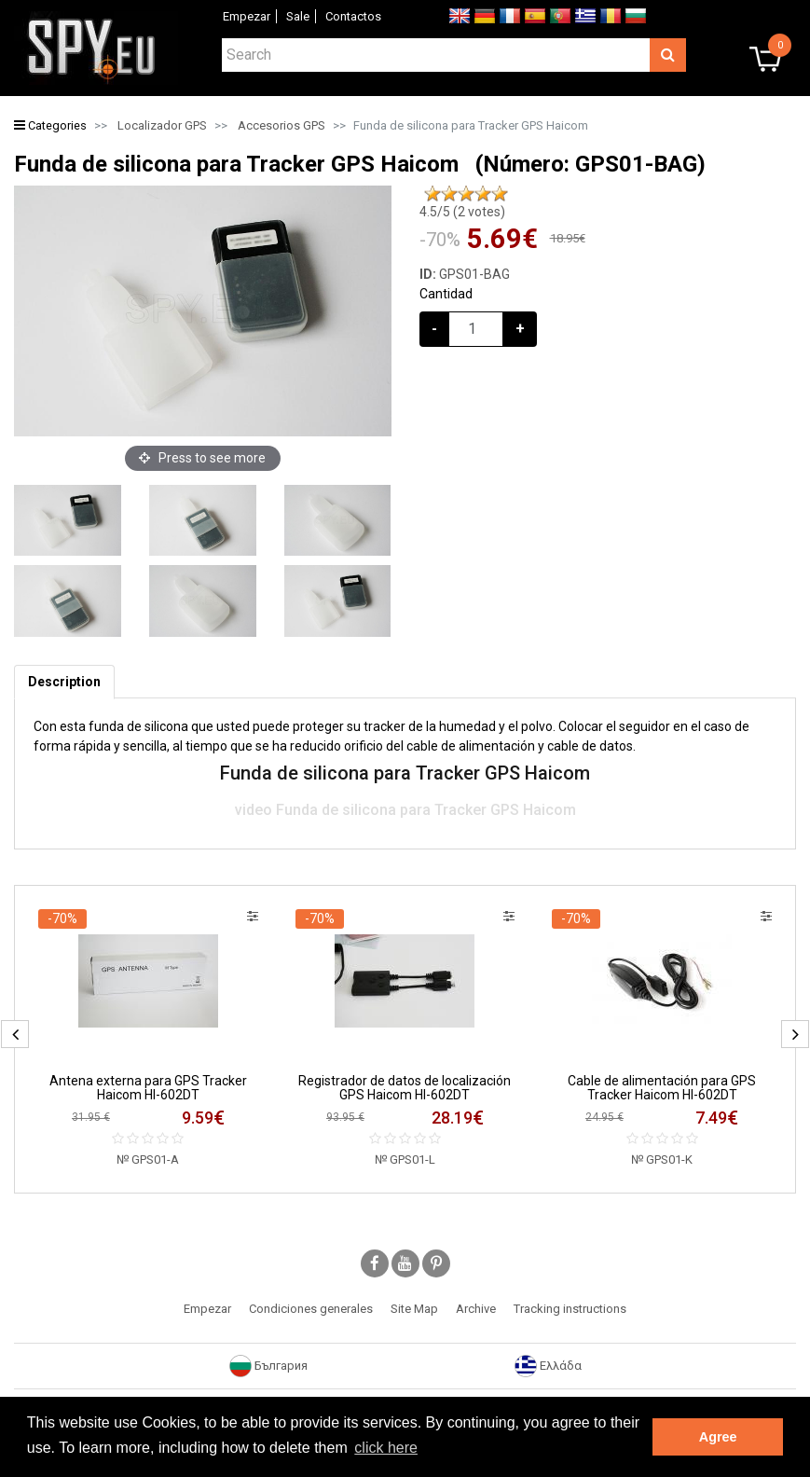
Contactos (353, 16)
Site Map (414, 1309)
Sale (297, 16)
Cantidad (446, 293)
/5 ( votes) (462, 211)
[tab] (64, 682)
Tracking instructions (570, 1309)
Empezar (246, 16)
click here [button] (386, 1448)
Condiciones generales (311, 1309)
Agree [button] (718, 1436)
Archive (476, 1309)
